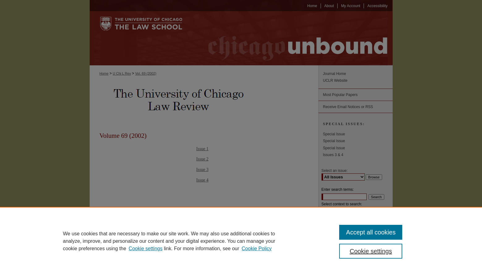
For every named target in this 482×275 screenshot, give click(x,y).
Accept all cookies (370, 232)
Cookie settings (145, 248)
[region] (241, 241)
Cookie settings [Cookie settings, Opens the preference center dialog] (371, 251)
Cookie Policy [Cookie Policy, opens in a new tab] (257, 248)
